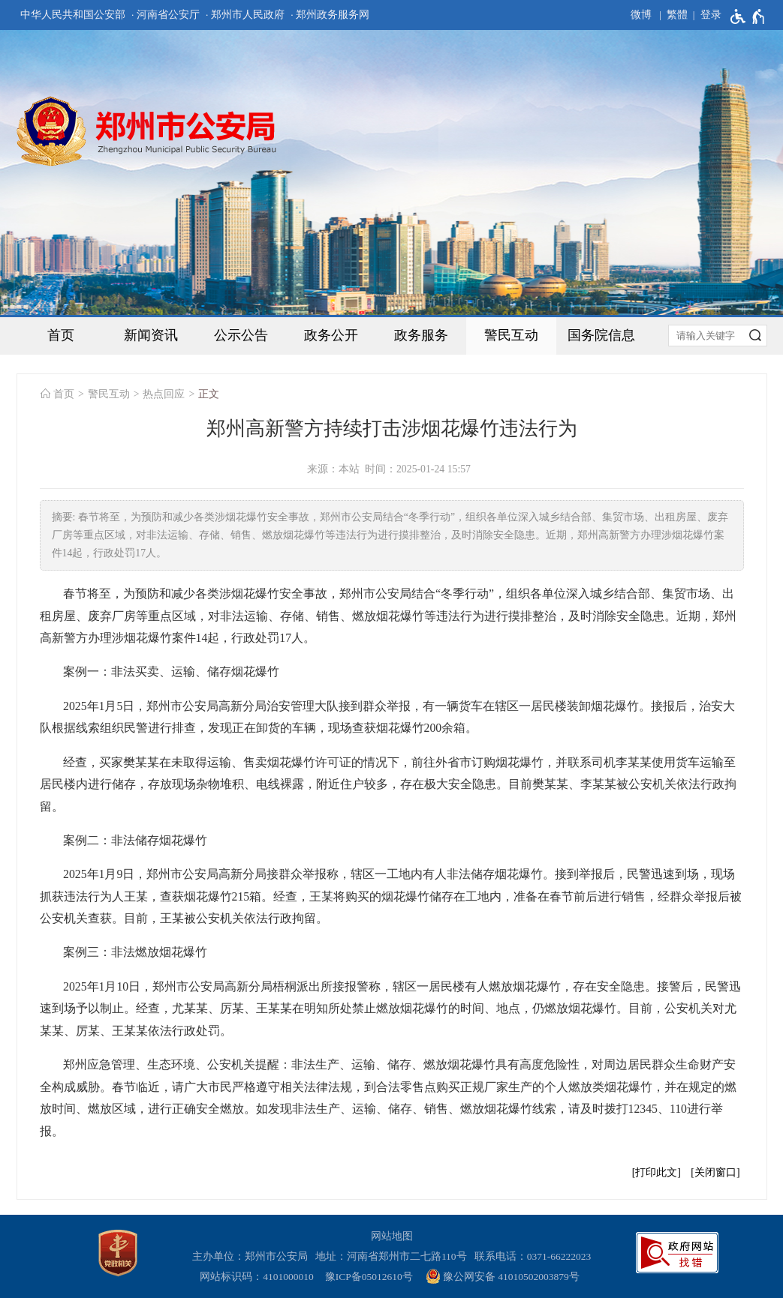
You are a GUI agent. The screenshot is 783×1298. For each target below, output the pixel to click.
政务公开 (331, 335)
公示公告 (241, 335)
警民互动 (511, 335)
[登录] (704, 15)
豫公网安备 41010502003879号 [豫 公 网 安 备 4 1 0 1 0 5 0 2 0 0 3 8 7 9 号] (503, 1276)
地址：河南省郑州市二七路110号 (393, 1256)
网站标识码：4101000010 (259, 1276)
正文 (208, 394)
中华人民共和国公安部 (72, 14)
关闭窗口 (715, 1172)
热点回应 (164, 394)
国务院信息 (601, 335)
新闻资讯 (151, 335)
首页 (60, 335)
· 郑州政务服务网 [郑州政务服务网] (330, 14)
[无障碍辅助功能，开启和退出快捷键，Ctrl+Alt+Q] (748, 16)
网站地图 (392, 1236)
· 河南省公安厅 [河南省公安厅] (165, 14)
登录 (710, 14)
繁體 (677, 14)
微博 (641, 14)
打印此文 (656, 1172)
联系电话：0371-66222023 (533, 1256)
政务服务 (421, 335)
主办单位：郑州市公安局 (252, 1256)
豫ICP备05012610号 (369, 1276)
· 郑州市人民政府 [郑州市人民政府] (245, 14)
